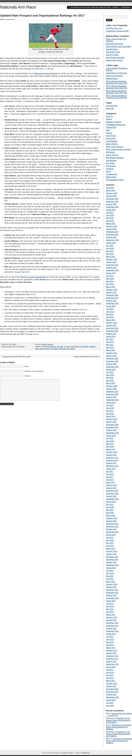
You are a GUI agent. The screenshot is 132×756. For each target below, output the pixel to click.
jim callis (60, 346)
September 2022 (112, 303)
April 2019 (110, 414)
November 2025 (112, 201)
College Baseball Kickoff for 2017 (86, 356)
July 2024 (109, 246)
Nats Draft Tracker (113, 52)
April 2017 (110, 480)
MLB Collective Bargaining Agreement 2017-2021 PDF (116, 92)
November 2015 (112, 527)
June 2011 (110, 672)
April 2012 (110, 645)
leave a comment (7, 19)
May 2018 (110, 444)
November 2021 (112, 331)
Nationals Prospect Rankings (46, 73)
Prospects (110, 169)
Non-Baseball (111, 160)
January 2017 (111, 488)
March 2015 (110, 549)
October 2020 (111, 364)
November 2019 (112, 394)
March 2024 (110, 257)
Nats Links (110, 108)
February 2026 (111, 193)
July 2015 (109, 538)
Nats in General (47, 344)
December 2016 (112, 491)
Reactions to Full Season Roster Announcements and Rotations (118, 720)
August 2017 (111, 469)
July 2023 (109, 276)
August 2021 (111, 336)
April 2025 (110, 221)
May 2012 (110, 642)
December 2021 (112, 328)
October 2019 (111, 397)
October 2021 (111, 334)
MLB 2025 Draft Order (114, 44)
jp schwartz (55, 349)
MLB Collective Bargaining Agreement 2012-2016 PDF (116, 87)
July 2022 (109, 309)
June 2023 (110, 279)
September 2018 (112, 433)
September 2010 (112, 697)
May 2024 (110, 251)
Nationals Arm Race (18, 7)
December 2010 (112, 689)
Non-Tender (110, 163)
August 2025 (111, 210)
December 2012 (112, 623)
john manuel (75, 346)
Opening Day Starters (114, 60)
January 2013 (111, 620)
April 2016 (110, 513)
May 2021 (110, 345)
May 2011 (110, 675)
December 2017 (112, 458)
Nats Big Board (112, 49)
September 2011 (112, 664)
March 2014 (110, 582)
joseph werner (45, 349)
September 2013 (112, 598)
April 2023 (110, 284)
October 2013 (111, 595)
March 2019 (110, 416)
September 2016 (112, 499)
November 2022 (112, 298)
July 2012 (109, 637)
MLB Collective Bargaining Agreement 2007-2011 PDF (116, 82)
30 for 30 (109, 116)
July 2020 (109, 372)
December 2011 (112, 656)
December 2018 (112, 425)
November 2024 (112, 235)
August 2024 (111, 243)
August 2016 (111, 502)
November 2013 (112, 593)
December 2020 (112, 358)
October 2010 (111, 695)
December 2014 (112, 557)
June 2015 (110, 540)
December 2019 (112, 392)
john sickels (84, 346)
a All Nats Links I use (114, 28)
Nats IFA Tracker (112, 55)
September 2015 (112, 532)
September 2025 (112, 207)
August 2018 (111, 436)
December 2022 (112, 295)
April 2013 (110, 612)
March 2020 (110, 383)
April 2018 (110, 447)
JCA (107, 725)
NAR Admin (110, 152)
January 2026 (111, 196)
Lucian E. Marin (67, 753)
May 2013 (110, 609)
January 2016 (111, 521)
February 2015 (111, 551)
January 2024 (111, 262)
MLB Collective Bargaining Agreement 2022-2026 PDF (116, 97)
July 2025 (109, 213)
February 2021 (111, 353)
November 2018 (112, 427)
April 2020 (110, 381)
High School (110, 138)
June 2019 (110, 408)
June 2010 (110, 706)
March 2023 (110, 287)
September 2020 (112, 367)
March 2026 (110, 190)
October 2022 (111, 301)
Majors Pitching (112, 144)
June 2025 (110, 215)
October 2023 (111, 268)
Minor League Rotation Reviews (118, 149)
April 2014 (110, 579)
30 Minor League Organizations (33, 277)
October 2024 (111, 237)
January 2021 (111, 356)
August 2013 (111, 601)
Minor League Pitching (114, 147)
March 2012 (110, 648)
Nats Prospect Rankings (115, 58)
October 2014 (111, 562)
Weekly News (111, 177)
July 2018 (109, 438)
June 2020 (110, 375)
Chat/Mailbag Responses (115, 125)
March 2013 (110, 615)
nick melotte (70, 349)
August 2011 (111, 667)
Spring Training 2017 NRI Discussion (17, 356)
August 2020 (111, 370)
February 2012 (111, 650)
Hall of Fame (111, 136)
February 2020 (111, 386)
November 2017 (112, 460)
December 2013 (112, 590)
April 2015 (110, 546)
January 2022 (111, 325)
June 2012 (110, 639)
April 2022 (110, 317)
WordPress (85, 753)
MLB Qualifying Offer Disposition (118, 47)
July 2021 (109, 339)
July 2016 (109, 504)
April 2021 (110, 347)
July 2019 (109, 405)
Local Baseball (111, 141)
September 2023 (112, 270)
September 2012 (112, 631)
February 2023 (111, 290)
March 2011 (110, 681)
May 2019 (110, 411)
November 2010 (112, 692)
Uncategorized (111, 174)
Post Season (111, 166)
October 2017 (111, 463)
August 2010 (111, 700)
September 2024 (112, 240)
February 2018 (111, 452)
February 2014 (111, 584)
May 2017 (110, 477)
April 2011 (110, 678)
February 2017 (111, 485)
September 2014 (112, 565)
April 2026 (110, 188)
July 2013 (109, 604)
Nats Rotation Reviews (114, 158)
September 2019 (112, 400)
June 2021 (110, 342)
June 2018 (110, 441)
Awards (109, 119)
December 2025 (112, 199)
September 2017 (112, 466)
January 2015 (111, 554)
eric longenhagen (50, 346)
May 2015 (110, 543)
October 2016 (111, 496)
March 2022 (110, 320)
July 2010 (109, 703)
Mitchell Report (112, 79)
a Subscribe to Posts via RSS (117, 31)
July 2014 (109, 571)
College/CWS (111, 127)
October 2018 (111, 430)
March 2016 (110, 515)
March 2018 (110, 449)
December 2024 (112, 232)
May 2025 (110, 218)
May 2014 (110, 576)
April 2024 (110, 254)
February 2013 (111, 617)
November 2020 (112, 361)
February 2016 (111, 518)
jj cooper (67, 346)
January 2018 (111, 455)
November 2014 (112, 560)
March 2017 (110, 482)
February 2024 (111, 259)
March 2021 (110, 350)
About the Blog (111, 106)
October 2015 (111, 529)
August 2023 (111, 273)
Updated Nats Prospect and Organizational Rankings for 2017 (42, 15)
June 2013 (110, 606)
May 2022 (110, 314)
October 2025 (111, 204)
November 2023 (112, 265)
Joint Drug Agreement (114, 76)
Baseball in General (113, 122)
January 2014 (111, 587)
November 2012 (112, 626)
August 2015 (111, 535)
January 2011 (111, 686)
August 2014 (111, 568)
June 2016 (110, 507)
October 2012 (111, 628)
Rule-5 (108, 171)
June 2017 (110, 474)
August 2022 (111, 306)
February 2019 (111, 419)
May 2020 (110, 378)
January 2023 (111, 292)
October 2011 (111, 661)
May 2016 (110, 510)
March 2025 (110, 224)
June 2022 (110, 312)
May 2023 (110, 281)
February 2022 (111, 323)
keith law (62, 349)
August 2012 (111, 634)
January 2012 (111, 653)
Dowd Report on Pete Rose (116, 73)
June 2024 (110, 248)
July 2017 (109, 471)
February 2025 (111, 226)
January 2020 (111, 389)
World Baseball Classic (115, 180)
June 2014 (110, 573)
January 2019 (111, 422)
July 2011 (109, 670)
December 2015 (112, 524)
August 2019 (111, 403)
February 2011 (111, 684)
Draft (108, 130)
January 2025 (111, 229)
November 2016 (112, 493)
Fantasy (109, 133)
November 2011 (112, 659)
